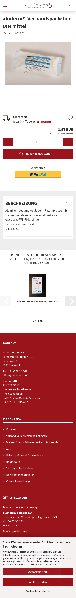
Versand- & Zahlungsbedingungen (26, 436)
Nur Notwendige (38, 582)
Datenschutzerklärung (46, 564)
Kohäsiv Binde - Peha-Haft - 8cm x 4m (38, 301)
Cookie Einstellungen (19, 481)
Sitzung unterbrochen (19, 468)
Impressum (13, 461)
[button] (8, 142)
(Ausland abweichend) (43, 122)
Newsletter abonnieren (20, 474)
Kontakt (11, 429)
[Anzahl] (38, 142)
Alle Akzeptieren (38, 571)
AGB (8, 449)
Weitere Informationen (38, 591)
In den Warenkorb (34, 153)
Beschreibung (21, 203)
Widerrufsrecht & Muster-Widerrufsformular (32, 442)
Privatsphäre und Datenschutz (24, 455)
